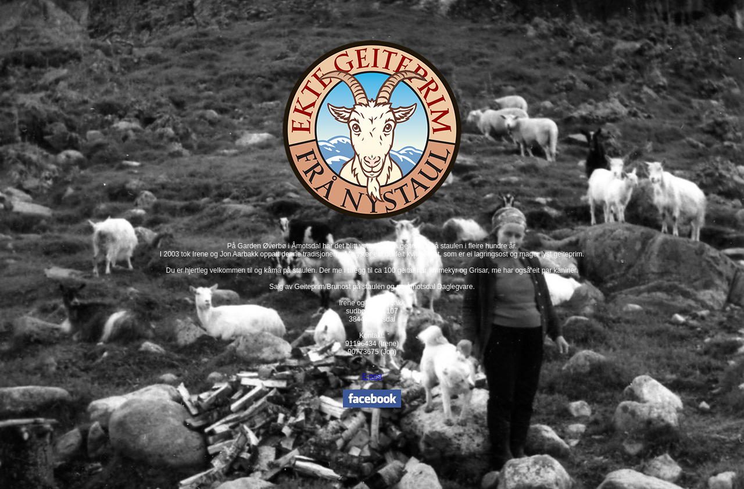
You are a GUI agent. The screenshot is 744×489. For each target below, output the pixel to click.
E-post (372, 376)
